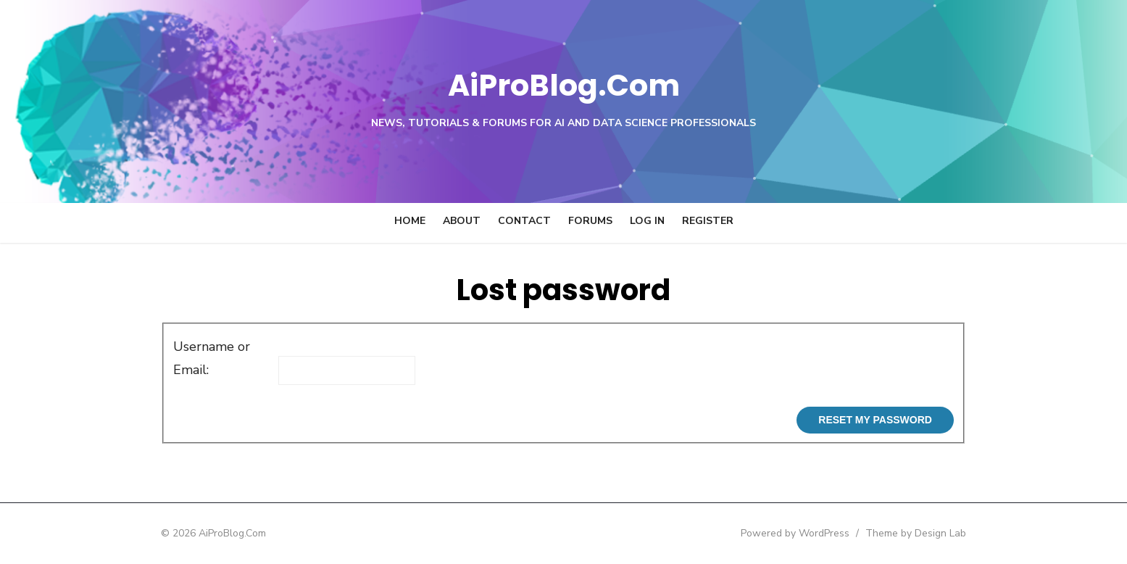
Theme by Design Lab (933, 533)
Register (707, 221)
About (462, 221)
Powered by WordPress (813, 533)
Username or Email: (194, 358)
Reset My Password (892, 420)
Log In (647, 221)
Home (409, 221)
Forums (590, 221)
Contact (524, 221)
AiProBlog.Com (563, 83)
